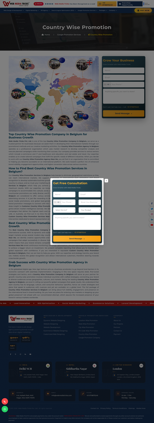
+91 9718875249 (80, 232)
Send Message (75, 239)
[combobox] (57, 202)
